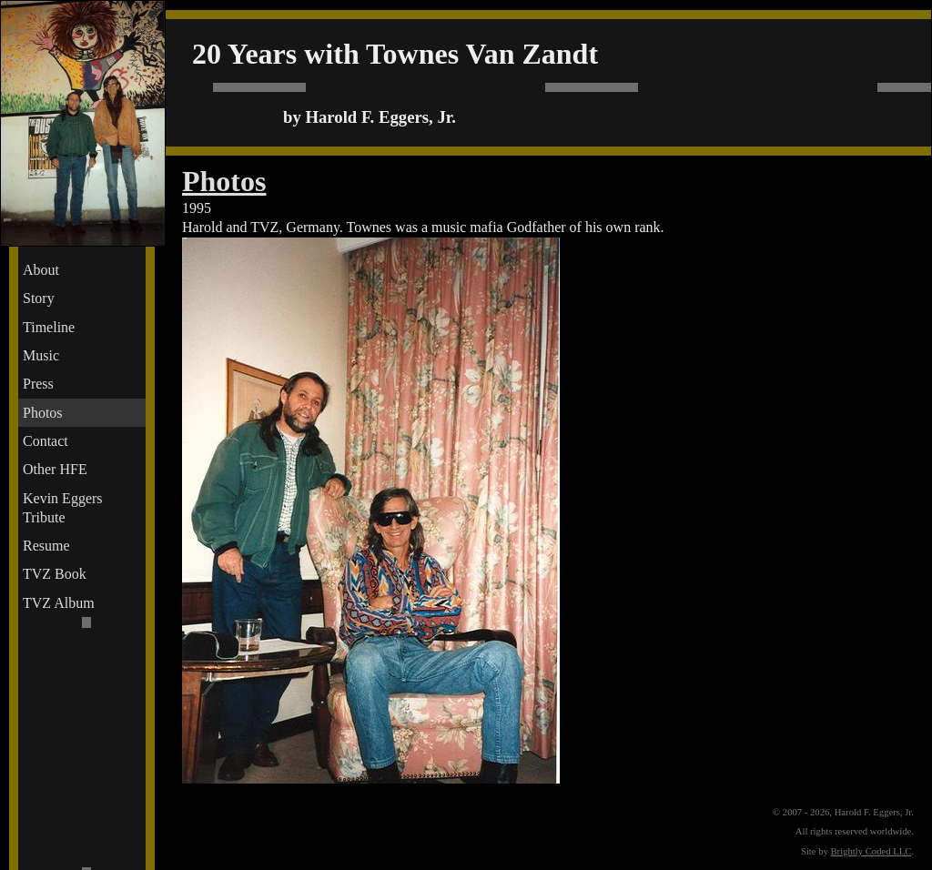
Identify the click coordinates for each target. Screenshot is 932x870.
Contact (45, 441)
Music (41, 355)
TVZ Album (59, 603)
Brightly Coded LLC (871, 851)
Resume (46, 545)
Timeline (49, 327)
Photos (43, 412)
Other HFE (55, 469)
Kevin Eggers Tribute (63, 508)
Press (38, 383)
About (41, 270)
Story (39, 298)
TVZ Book (54, 574)
